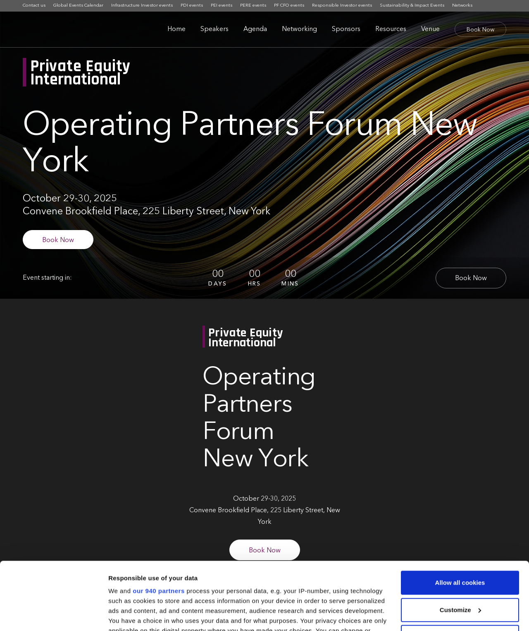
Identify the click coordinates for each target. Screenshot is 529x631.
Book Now (480, 30)
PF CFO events (289, 5)
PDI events (192, 5)
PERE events (253, 5)
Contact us (34, 5)
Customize (460, 542)
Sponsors (346, 29)
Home (176, 29)
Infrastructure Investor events (142, 5)
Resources (390, 29)
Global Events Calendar (78, 5)
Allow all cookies (460, 514)
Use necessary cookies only (460, 569)
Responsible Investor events (342, 5)
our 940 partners (159, 523)
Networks (462, 5)
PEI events (221, 5)
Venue (430, 29)
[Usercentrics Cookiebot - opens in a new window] (53, 615)
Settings (120, 614)
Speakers (214, 29)
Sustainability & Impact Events (412, 5)
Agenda (255, 29)
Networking (299, 29)
